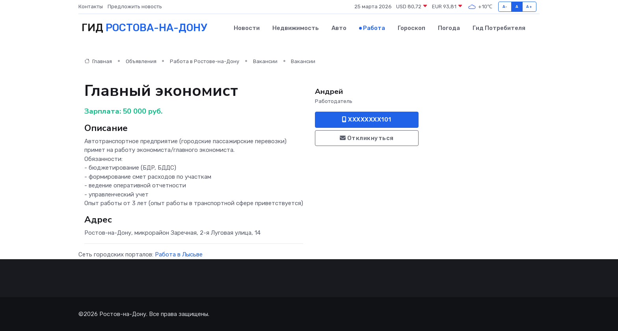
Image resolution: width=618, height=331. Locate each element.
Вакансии (265, 61)
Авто (338, 28)
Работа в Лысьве (179, 254)
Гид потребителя (499, 28)
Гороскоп (411, 28)
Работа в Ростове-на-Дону (204, 61)
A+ (529, 6)
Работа (374, 28)
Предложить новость (135, 6)
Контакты (90, 6)
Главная (98, 61)
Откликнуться (367, 138)
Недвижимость (295, 28)
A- (505, 6)
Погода (449, 28)
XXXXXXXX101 (366, 119)
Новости (247, 28)
